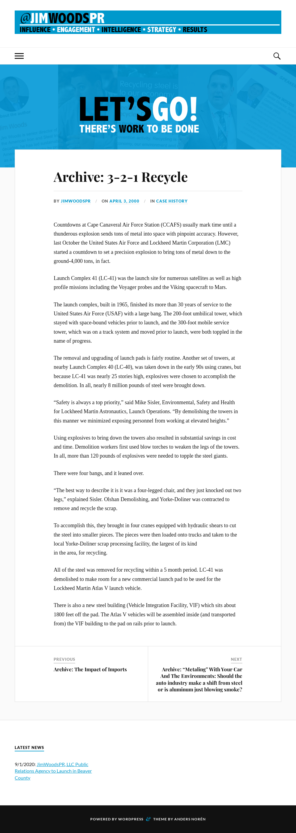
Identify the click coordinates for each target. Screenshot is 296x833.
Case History (172, 201)
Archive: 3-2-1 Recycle (121, 176)
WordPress (130, 819)
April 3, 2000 (124, 201)
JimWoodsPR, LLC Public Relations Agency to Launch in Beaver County (53, 770)
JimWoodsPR (76, 201)
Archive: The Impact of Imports (90, 669)
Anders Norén (190, 819)
